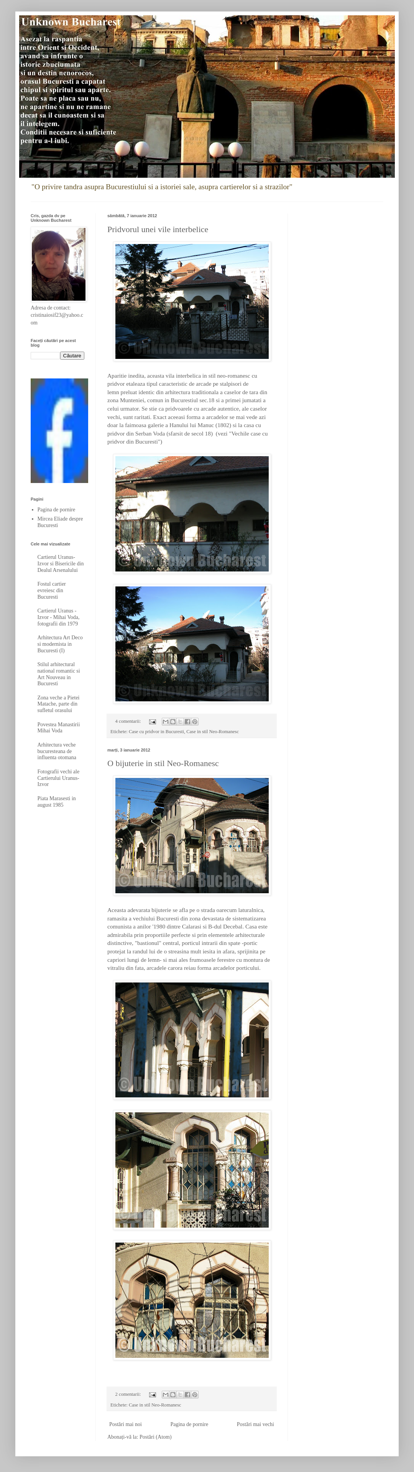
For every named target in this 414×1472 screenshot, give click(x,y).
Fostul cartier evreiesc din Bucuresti (52, 590)
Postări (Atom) (156, 1437)
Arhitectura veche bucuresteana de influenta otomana (57, 751)
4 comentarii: (128, 721)
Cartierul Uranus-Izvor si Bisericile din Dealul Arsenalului (61, 563)
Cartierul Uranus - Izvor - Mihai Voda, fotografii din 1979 (59, 617)
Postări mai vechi (255, 1424)
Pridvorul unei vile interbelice (157, 229)
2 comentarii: (128, 1394)
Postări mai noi (125, 1424)
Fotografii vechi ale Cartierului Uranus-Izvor (59, 778)
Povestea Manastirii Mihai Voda (59, 728)
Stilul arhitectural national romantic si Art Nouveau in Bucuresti (59, 673)
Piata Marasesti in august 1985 (57, 802)
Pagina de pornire (189, 1424)
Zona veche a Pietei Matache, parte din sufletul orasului (59, 704)
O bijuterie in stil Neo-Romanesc (163, 763)
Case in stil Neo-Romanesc (212, 731)
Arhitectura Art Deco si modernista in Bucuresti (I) (60, 644)
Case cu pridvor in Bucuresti (156, 731)
